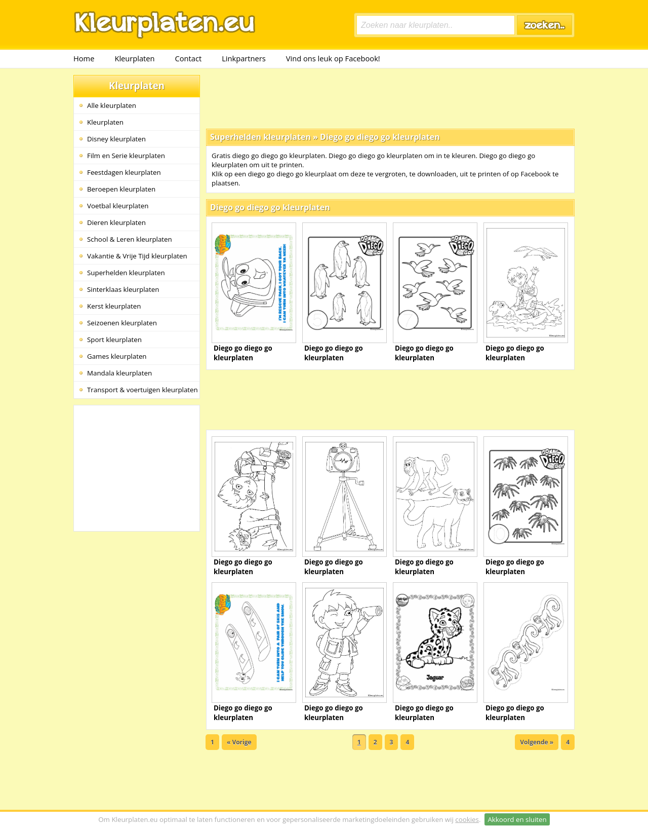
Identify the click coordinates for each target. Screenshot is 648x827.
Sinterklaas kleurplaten (123, 289)
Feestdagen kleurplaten (124, 172)
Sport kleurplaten (114, 339)
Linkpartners (244, 58)
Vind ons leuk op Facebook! (333, 58)
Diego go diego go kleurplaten (380, 136)
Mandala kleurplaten (119, 373)
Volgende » (536, 742)
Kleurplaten (134, 58)
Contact (188, 58)
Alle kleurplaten (111, 105)
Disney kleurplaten (116, 138)
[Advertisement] (390, 98)
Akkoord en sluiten (517, 819)
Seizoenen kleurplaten (122, 322)
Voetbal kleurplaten (117, 205)
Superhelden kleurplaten (126, 272)
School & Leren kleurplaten (129, 239)
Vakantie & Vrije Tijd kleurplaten (137, 255)
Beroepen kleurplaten (121, 189)
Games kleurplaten (117, 356)
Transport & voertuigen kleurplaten (142, 389)
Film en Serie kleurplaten (126, 155)
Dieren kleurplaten (116, 222)
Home (83, 58)
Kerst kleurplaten (114, 306)
